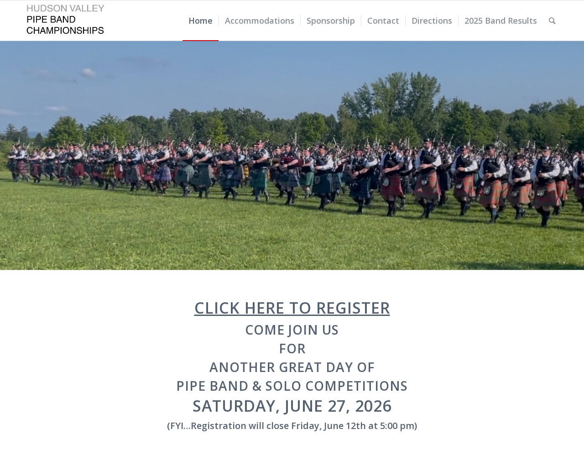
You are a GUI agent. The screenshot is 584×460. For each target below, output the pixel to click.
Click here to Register (292, 307)
